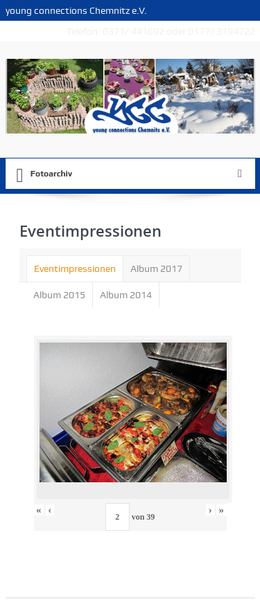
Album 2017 (156, 268)
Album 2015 (59, 294)
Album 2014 (126, 294)
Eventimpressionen (75, 268)
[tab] (74, 268)
